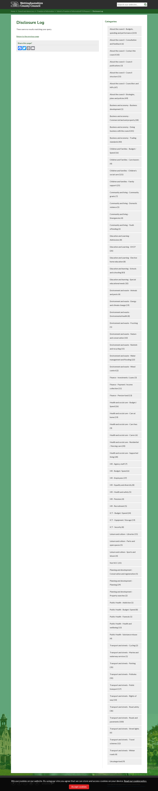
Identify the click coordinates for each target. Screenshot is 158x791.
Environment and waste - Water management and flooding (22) (123, 358)
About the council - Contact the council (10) (123, 53)
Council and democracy (27, 11)
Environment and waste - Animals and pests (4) (123, 292)
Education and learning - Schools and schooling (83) (123, 270)
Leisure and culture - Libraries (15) (124, 534)
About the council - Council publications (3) (121, 64)
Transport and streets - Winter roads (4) (122, 752)
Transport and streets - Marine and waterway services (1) (124, 654)
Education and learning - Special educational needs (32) (123, 281)
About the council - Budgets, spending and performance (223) (123, 31)
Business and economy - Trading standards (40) (123, 140)
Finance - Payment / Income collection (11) (121, 386)
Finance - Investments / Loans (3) (123, 377)
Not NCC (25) (115, 563)
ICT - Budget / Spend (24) (120, 513)
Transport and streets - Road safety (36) (124, 709)
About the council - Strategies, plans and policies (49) (122, 96)
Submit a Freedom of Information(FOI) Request (74, 11)
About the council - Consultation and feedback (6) (123, 42)
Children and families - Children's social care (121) (123, 172)
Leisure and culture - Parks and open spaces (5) (122, 543)
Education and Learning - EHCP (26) (123, 249)
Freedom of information (46, 11)
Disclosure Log (98, 11)
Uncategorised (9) (117, 761)
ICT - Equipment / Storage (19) (122, 520)
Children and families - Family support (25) (122, 183)
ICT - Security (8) (117, 527)
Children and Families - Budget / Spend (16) (123, 151)
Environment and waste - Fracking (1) (124, 325)
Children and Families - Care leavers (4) (124, 162)
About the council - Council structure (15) (121, 74)
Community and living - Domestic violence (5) (123, 205)
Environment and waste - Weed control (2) (122, 368)
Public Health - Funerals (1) (121, 616)
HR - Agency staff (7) (118, 464)
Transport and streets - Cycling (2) (124, 645)
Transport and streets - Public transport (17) (122, 687)
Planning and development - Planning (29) (121, 583)
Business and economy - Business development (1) (123, 107)
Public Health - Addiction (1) (121, 602)
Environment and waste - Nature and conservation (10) (123, 336)
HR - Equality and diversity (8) (122, 485)
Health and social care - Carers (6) (124, 435)
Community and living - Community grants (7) (124, 194)
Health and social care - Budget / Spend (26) (123, 404)
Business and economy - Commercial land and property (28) (124, 118)
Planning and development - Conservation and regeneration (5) (124, 572)
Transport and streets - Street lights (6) (124, 730)
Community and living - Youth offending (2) (122, 227)
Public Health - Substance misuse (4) (123, 636)
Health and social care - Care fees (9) (123, 426)
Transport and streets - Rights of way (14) (123, 698)
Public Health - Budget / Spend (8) (124, 609)
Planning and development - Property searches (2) (121, 593)
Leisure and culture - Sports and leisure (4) (122, 554)
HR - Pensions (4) (117, 499)
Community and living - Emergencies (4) (119, 216)
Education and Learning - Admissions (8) (120, 238)
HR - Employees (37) (118, 478)
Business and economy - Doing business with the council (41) (122, 129)
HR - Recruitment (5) (118, 506)
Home (14, 11)
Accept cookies (79, 786)
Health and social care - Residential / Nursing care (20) (124, 444)
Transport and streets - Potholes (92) (123, 676)
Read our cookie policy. (135, 781)
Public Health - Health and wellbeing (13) (121, 625)
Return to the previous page (27, 36)
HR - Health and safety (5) (120, 492)
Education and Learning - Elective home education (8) (123, 260)
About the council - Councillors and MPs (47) (124, 85)
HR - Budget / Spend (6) (119, 471)
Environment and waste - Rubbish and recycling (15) (123, 347)
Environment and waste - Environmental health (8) (120, 314)
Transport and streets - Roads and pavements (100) (124, 720)
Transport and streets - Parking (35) (123, 665)
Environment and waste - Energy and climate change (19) (123, 303)
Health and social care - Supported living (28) (124, 455)
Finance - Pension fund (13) (121, 395)
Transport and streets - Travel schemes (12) (122, 741)
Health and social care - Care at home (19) (122, 415)
